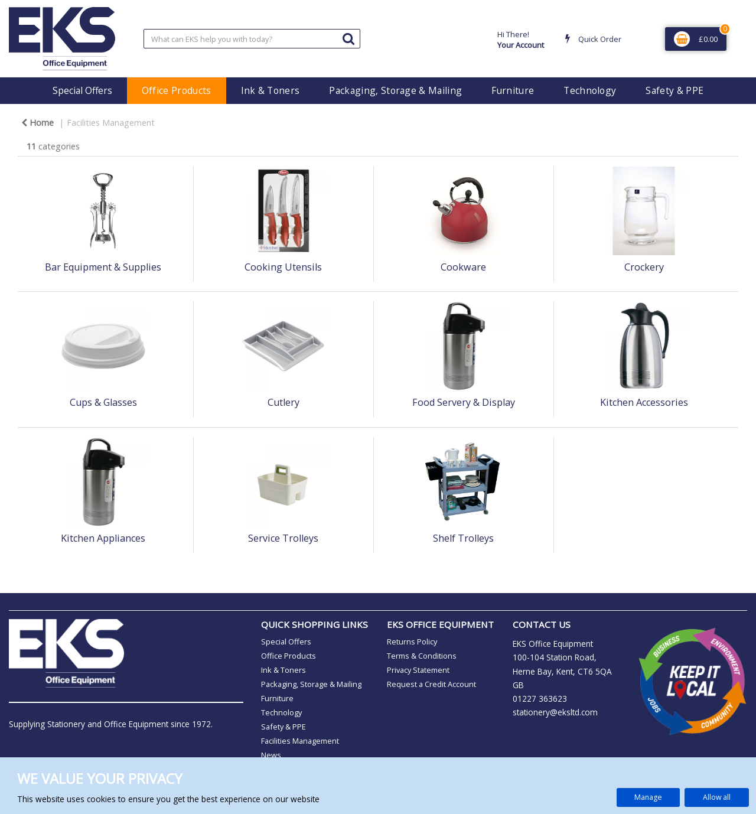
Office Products (176, 90)
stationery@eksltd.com (555, 712)
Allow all (717, 797)
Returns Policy (412, 641)
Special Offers (82, 90)
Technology (589, 90)
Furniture (512, 90)
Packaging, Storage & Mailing (395, 90)
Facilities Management (111, 122)
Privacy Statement (418, 670)
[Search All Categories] (252, 38)
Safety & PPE (674, 90)
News (271, 755)
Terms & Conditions (422, 655)
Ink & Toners (270, 90)
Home (37, 122)
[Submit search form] (348, 38)
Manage (648, 797)
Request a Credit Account (431, 684)
